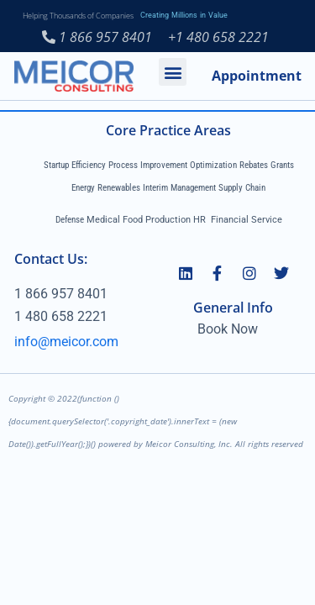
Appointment (257, 75)
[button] (172, 72)
